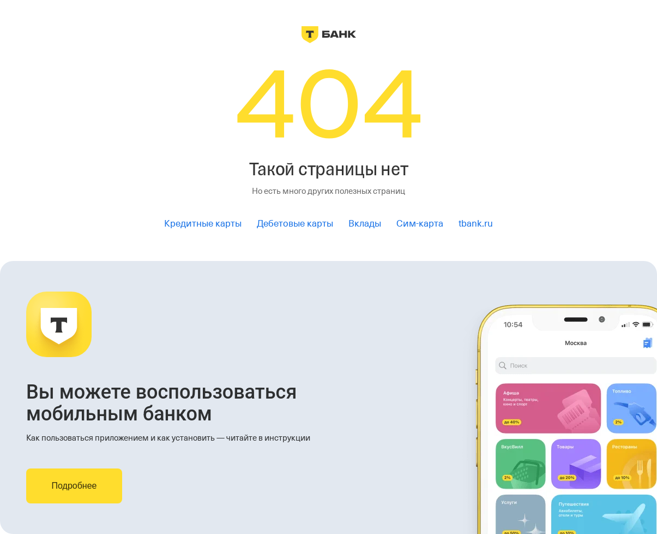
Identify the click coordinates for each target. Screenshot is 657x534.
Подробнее (74, 485)
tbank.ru (476, 223)
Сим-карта (419, 223)
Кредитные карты (203, 223)
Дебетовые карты (295, 223)
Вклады (364, 223)
